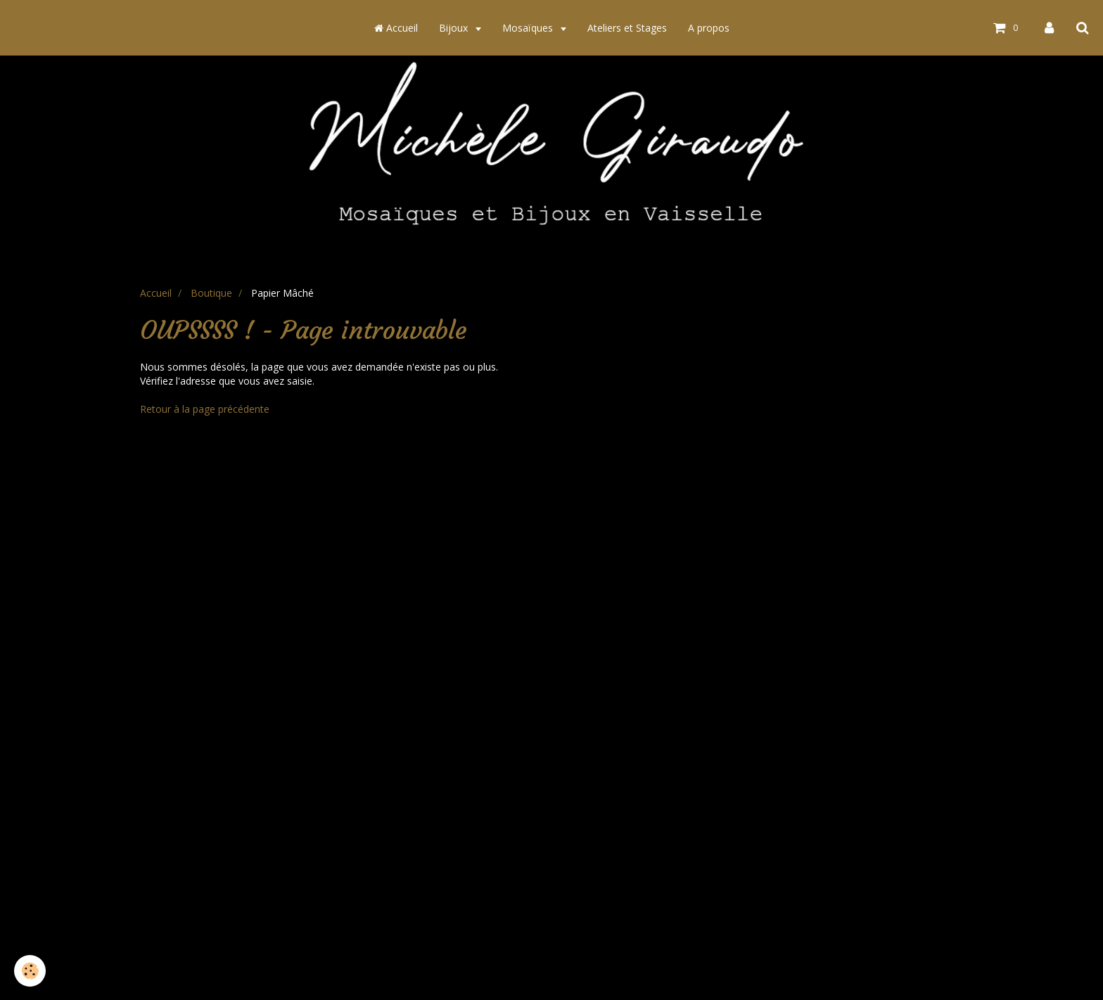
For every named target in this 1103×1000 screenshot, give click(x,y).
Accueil (396, 27)
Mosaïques (529, 27)
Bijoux (455, 27)
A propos (708, 27)
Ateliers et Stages (627, 27)
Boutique (211, 293)
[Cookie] (30, 971)
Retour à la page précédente (204, 409)
